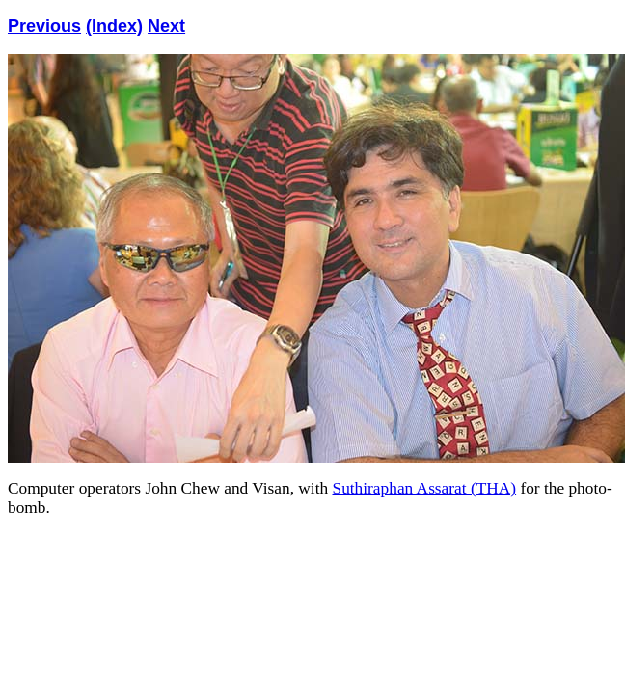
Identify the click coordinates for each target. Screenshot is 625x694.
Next (166, 26)
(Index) (114, 26)
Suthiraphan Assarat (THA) (425, 488)
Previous (44, 26)
